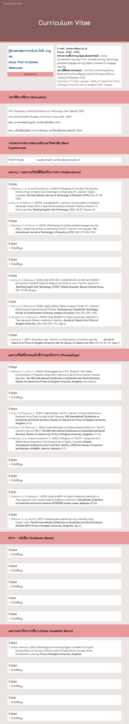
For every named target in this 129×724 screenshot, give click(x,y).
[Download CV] (30, 74)
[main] (64, 21)
